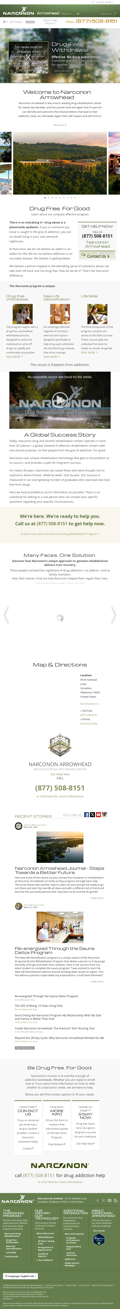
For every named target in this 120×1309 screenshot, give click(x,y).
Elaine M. (28, 825)
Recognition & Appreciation (45, 1248)
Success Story (40, 825)
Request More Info (73, 1247)
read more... (98, 898)
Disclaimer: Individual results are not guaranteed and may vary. (28, 1287)
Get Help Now (50, 21)
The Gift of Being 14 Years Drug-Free (38, 1006)
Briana (27, 905)
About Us (66, 13)
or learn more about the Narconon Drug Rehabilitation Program (59, 534)
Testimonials (11, 1256)
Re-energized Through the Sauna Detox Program (55, 950)
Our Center (99, 1231)
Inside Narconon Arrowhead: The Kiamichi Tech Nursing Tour (55, 1028)
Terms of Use (84, 1285)
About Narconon (45, 1233)
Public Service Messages (72, 1264)
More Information (74, 1234)
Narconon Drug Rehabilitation (13, 1234)
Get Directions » (89, 703)
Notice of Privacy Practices (102, 1285)
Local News (38, 1031)
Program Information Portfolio (73, 1240)
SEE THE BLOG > (24, 1047)
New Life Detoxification (57, 297)
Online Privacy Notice (54, 1285)
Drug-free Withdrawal (17, 297)
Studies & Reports (43, 1255)
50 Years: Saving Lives (46, 1242)
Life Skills (89, 296)
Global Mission (45, 1237)
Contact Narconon (71, 1254)
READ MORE (13, 356)
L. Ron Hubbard (44, 1260)
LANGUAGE (103, 2)
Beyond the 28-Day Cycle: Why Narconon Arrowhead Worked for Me (59, 1038)
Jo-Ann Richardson (23, 1031)
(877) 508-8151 (88, 715)
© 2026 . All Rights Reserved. (23, 1285)
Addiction (70, 1259)
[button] (60, 1276)
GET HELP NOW (97, 226)
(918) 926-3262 (88, 723)
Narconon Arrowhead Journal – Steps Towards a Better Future (59, 870)
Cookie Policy (70, 1285)
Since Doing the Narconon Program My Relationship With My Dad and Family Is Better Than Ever (58, 1017)
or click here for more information (60, 796)
